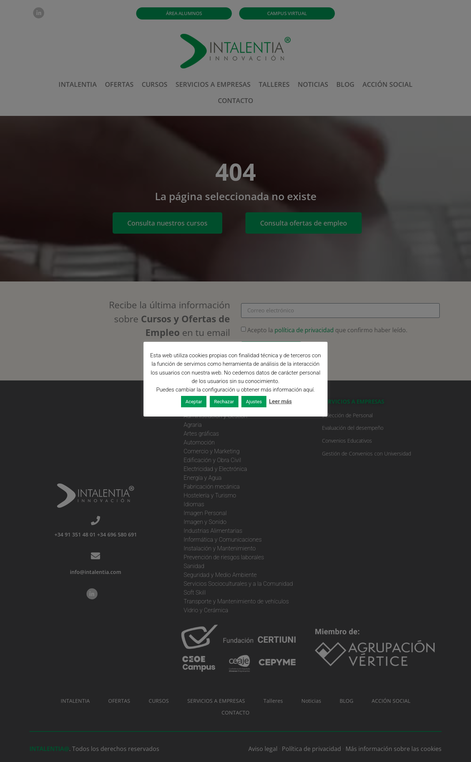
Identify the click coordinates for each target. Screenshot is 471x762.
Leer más (280, 401)
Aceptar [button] (193, 401)
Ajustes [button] (254, 401)
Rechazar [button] (224, 401)
